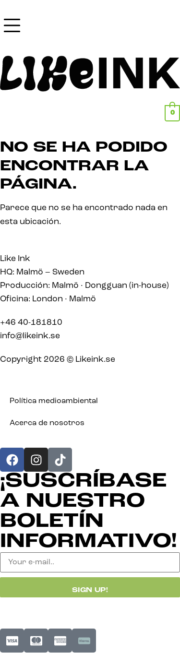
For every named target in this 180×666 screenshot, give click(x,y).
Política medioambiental (54, 401)
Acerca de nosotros (47, 423)
